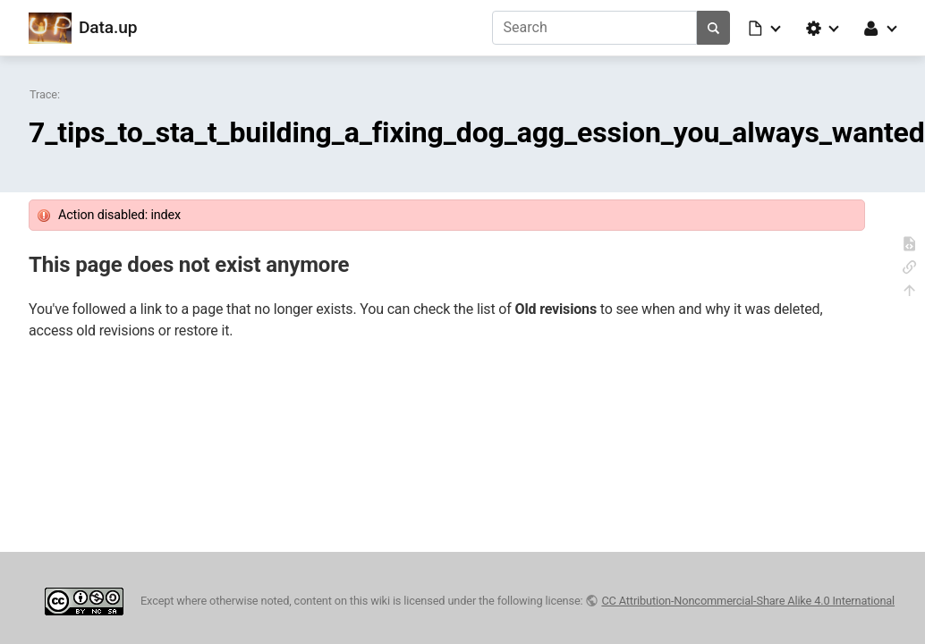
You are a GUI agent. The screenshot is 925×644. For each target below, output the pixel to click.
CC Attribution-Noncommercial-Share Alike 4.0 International (748, 600)
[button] (766, 27)
